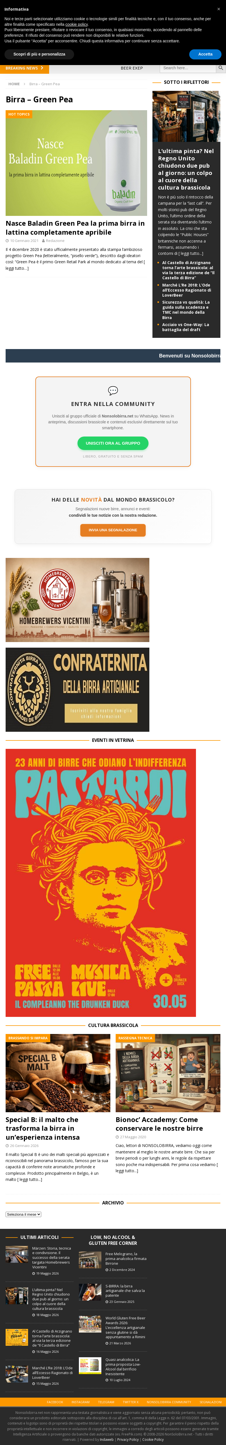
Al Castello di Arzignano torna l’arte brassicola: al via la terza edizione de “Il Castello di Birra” (188, 270)
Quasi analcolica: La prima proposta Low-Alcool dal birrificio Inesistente (123, 1366)
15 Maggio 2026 (47, 1383)
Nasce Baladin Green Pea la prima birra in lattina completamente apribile (75, 227)
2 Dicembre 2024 (122, 1270)
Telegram (106, 1402)
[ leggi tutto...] (191, 253)
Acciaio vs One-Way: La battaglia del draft (185, 327)
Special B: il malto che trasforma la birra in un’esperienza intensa (43, 1128)
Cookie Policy (153, 1439)
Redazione (55, 240)
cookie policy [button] (76, 24)
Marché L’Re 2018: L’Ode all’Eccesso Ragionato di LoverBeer (186, 290)
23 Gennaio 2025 (121, 1301)
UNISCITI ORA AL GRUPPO (113, 443)
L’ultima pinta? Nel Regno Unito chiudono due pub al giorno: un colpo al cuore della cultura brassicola (186, 169)
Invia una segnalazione (113, 530)
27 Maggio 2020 (133, 1136)
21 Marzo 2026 (120, 1343)
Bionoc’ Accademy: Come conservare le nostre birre (159, 1124)
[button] (218, 8)
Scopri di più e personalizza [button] (39, 54)
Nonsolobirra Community (169, 1402)
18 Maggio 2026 (47, 1315)
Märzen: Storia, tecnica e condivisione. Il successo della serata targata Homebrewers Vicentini (51, 1258)
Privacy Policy (128, 1439)
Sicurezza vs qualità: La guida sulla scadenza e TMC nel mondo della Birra (186, 309)
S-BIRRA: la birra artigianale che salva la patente (125, 1291)
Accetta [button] (205, 54)
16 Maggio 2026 (47, 1351)
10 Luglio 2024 (119, 1380)
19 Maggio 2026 (47, 1273)
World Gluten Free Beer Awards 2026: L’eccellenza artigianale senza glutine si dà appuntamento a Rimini (125, 1327)
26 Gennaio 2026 (24, 1145)
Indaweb (107, 1439)
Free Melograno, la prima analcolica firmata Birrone (126, 1258)
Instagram (81, 1402)
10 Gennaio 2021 (24, 240)
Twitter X (130, 1402)
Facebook (55, 1402)
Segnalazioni (211, 1402)
